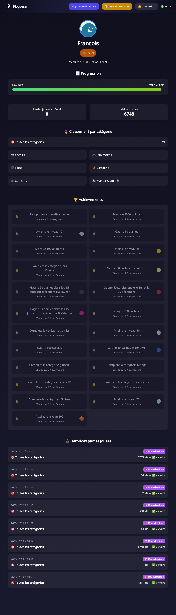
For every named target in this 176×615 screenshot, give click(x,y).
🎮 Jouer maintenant (83, 6)
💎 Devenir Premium (117, 6)
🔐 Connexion (146, 6)
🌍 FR (166, 6)
